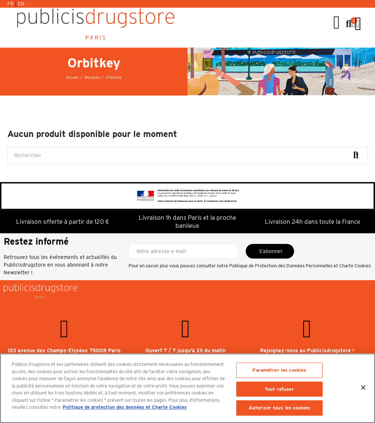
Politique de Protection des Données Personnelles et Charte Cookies (300, 265)
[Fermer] (363, 387)
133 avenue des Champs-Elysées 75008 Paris (64, 350)
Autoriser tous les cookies (279, 408)
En (21, 4)
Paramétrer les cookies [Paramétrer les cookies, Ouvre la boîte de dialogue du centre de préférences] (279, 370)
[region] (187, 388)
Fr (11, 4)
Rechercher (356, 155)
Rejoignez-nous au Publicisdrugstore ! (307, 350)
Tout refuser (279, 389)
